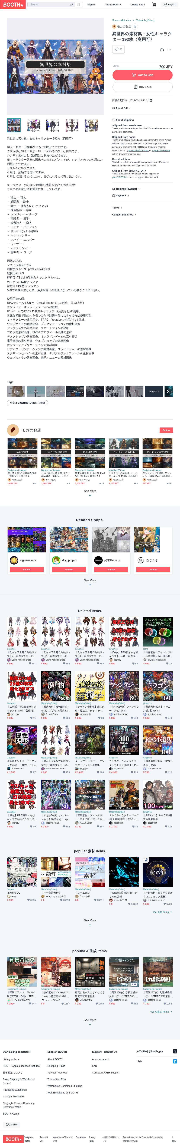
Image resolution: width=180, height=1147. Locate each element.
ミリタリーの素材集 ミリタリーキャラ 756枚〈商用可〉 (124, 475)
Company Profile (28, 1139)
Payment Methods (57, 1072)
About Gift (122, 108)
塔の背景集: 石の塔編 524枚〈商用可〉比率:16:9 (22, 475)
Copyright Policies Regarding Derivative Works (19, 1105)
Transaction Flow (56, 1079)
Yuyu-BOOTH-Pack (161, 150)
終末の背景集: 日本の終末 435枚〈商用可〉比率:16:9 (90, 475)
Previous (10, 66)
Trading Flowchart (126, 188)
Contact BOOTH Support (105, 1072)
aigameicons (28, 560)
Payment (121, 195)
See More (90, 583)
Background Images (17, 470)
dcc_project (69, 560)
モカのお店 (31, 430)
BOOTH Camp (11, 1113)
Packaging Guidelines (15, 1089)
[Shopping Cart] (154, 4)
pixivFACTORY (119, 177)
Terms (115, 208)
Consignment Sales (13, 1096)
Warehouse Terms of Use (62, 1139)
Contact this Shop (122, 214)
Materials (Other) (145, 20)
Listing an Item (11, 1059)
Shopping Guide (56, 1066)
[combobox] (51, 4)
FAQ (94, 1066)
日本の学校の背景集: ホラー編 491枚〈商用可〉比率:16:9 (55, 475)
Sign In (91, 4)
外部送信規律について (110, 1139)
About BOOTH (113, 4)
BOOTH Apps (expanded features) (21, 1066)
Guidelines (81, 1137)
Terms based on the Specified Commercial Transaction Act (142, 1139)
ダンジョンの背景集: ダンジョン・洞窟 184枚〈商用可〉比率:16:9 (157, 475)
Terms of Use (44, 1139)
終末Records (112, 560)
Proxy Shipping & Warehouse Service (19, 1081)
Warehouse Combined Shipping (64, 1086)
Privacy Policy (92, 1139)
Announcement (100, 1059)
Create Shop (137, 4)
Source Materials (121, 20)
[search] (71, 4)
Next (101, 66)
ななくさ (152, 560)
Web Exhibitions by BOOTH (62, 1092)
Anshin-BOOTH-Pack (139, 150)
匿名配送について (12, 1072)
